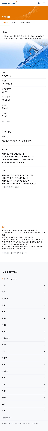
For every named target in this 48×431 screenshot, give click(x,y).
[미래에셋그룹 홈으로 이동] (9, 3)
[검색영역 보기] (39, 3)
